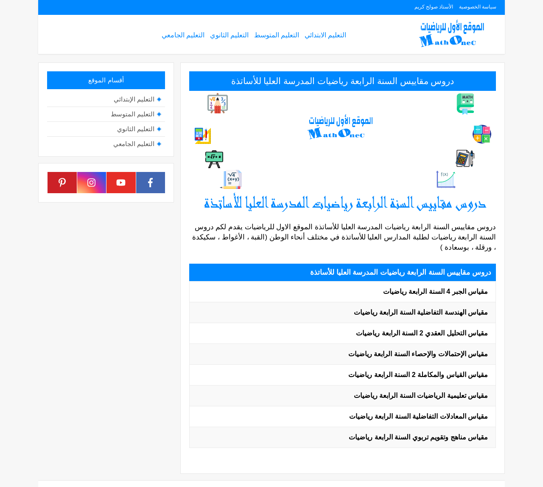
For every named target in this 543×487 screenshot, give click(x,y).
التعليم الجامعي (183, 35)
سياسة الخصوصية (477, 7)
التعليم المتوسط (276, 35)
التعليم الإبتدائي (134, 99)
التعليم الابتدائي (325, 35)
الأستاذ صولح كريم (433, 7)
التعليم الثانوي (229, 35)
